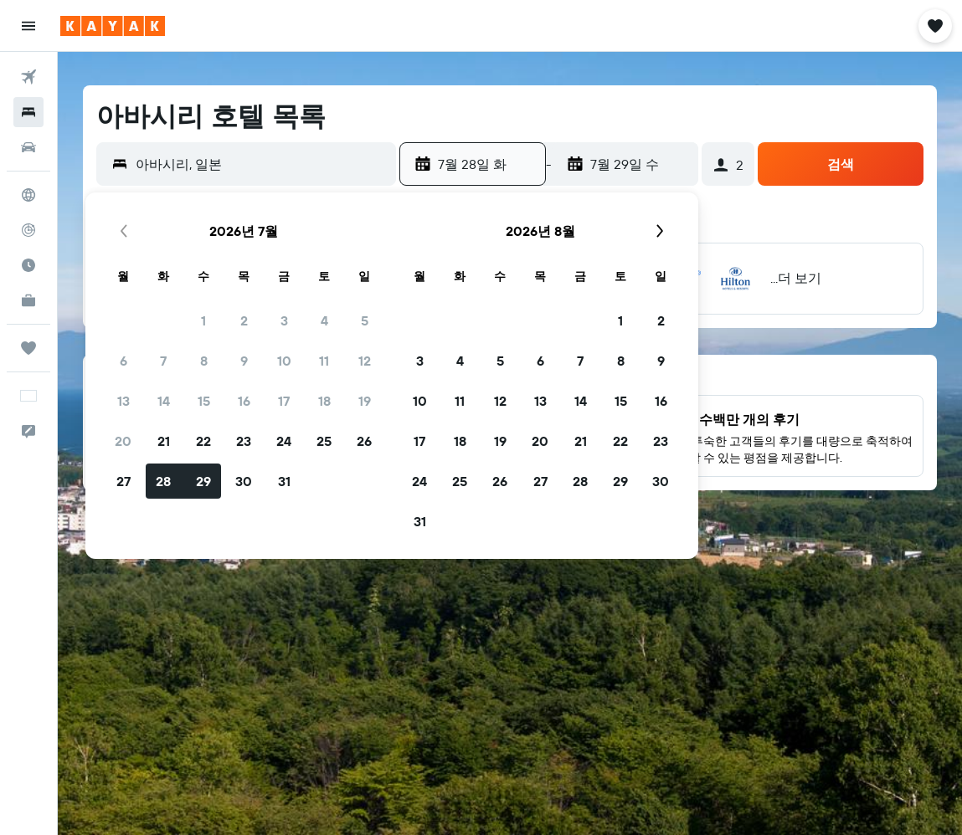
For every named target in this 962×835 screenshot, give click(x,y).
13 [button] (123, 400)
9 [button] (244, 360)
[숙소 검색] (28, 112)
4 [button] (324, 320)
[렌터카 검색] (28, 147)
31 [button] (284, 481)
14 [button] (163, 400)
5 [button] (364, 320)
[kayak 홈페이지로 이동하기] (112, 26)
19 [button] (364, 400)
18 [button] (324, 400)
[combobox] (261, 164)
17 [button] (284, 400)
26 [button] (364, 441)
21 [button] (163, 441)
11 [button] (324, 360)
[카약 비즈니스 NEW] (28, 300)
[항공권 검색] (28, 77)
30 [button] (243, 481)
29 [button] (203, 481)
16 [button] (244, 400)
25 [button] (324, 441)
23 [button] (243, 441)
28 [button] (163, 481)
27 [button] (123, 481)
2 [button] (244, 320)
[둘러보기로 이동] (28, 195)
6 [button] (123, 360)
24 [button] (283, 441)
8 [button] (204, 360)
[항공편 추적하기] (28, 230)
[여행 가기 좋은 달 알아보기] (28, 265)
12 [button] (364, 360)
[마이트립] (28, 348)
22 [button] (203, 441)
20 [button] (123, 441)
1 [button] (203, 320)
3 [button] (284, 320)
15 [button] (204, 400)
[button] (28, 26)
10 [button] (284, 360)
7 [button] (163, 360)
